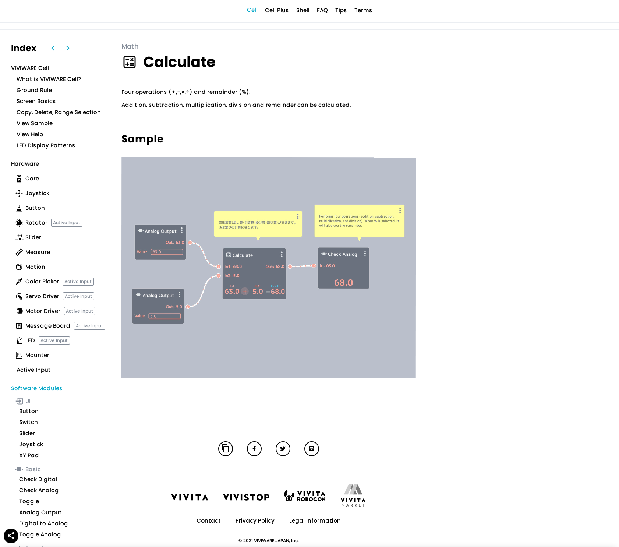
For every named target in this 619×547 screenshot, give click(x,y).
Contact (209, 521)
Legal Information (315, 521)
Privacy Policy (255, 521)
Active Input (67, 222)
